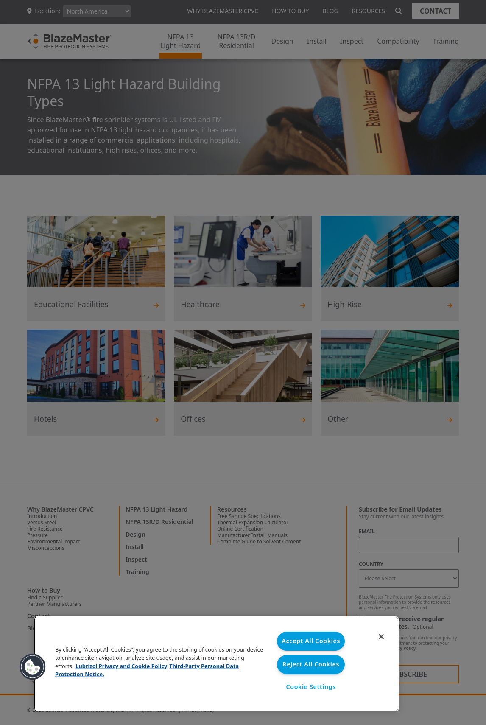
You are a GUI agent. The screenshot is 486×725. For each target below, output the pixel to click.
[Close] (380, 637)
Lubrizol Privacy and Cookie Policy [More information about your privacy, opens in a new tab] (121, 665)
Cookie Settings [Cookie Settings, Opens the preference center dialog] (310, 687)
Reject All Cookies (311, 664)
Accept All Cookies (311, 641)
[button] (32, 666)
